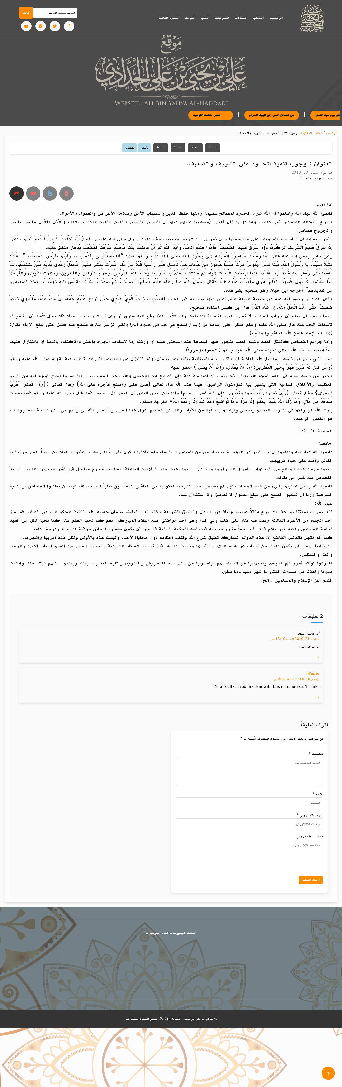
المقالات (241, 18)
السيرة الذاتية (168, 18)
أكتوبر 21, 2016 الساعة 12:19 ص (295, 639)
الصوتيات (222, 18)
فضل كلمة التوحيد (221, 115)
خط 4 (161, 147)
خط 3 (178, 147)
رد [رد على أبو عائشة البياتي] (317, 656)
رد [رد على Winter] (317, 696)
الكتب (205, 18)
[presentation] (272, 862)
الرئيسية (276, 18)
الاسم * (318, 794)
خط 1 (213, 147)
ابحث (26, 12)
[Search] (55, 13)
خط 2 (195, 147)
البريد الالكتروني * (310, 815)
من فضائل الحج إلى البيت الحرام (282, 115)
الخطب (258, 18)
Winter (313, 674)
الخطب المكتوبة (311, 133)
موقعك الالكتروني (310, 836)
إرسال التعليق (310, 880)
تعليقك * (316, 754)
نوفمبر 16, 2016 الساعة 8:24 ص (296, 679)
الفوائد (190, 18)
